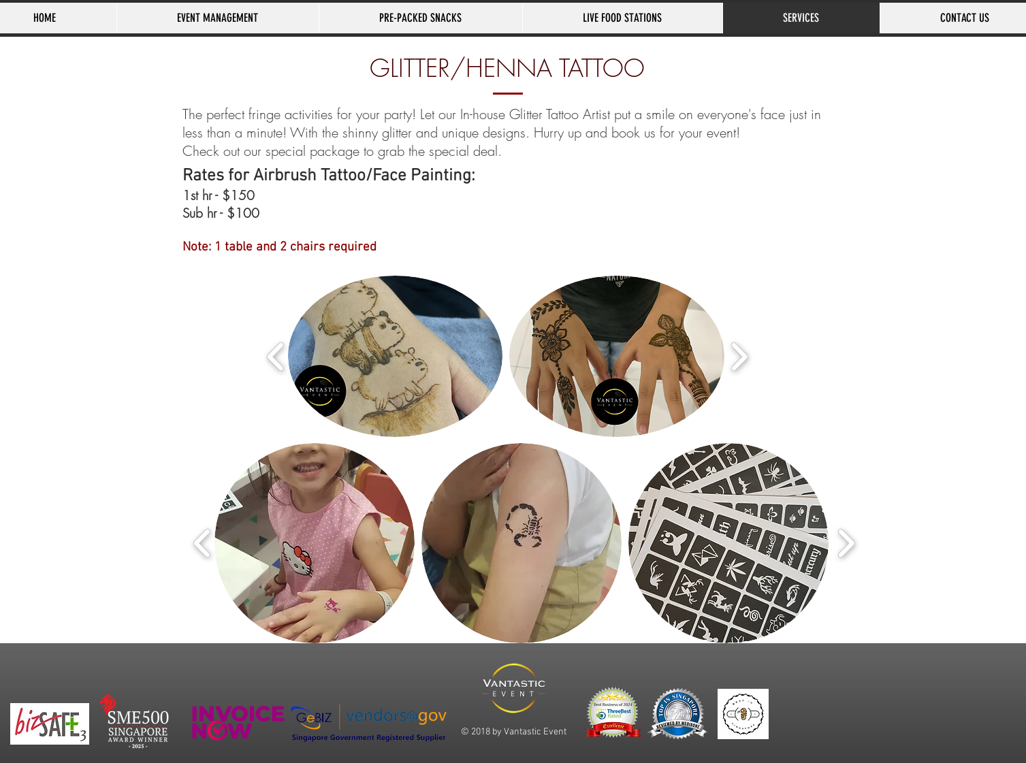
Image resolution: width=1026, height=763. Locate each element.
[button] (395, 356)
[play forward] (739, 356)
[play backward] (276, 356)
